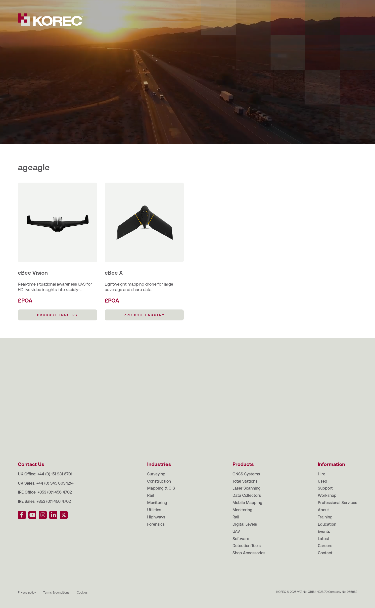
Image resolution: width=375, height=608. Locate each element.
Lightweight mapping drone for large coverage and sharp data (139, 287)
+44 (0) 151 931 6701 (54, 474)
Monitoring (157, 502)
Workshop (255, 20)
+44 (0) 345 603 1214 (55, 483)
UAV (236, 531)
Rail (150, 495)
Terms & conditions (56, 592)
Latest (116, 4)
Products (177, 20)
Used (322, 481)
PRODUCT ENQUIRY (57, 315)
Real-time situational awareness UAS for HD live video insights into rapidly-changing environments (55, 287)
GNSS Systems (246, 474)
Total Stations (245, 481)
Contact (158, 4)
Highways (156, 517)
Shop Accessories (249, 553)
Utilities (154, 509)
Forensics (156, 524)
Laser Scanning (247, 488)
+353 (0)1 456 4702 (55, 492)
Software (241, 538)
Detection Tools (247, 545)
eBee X (114, 273)
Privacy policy (27, 592)
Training (51, 4)
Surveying (156, 474)
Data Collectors (247, 495)
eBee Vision (33, 273)
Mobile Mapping (247, 502)
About (31, 4)
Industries (148, 20)
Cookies (82, 592)
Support (226, 20)
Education (75, 4)
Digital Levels (245, 524)
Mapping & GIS (161, 488)
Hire (202, 20)
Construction (159, 481)
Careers (136, 4)
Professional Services (297, 20)
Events (97, 4)
